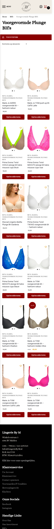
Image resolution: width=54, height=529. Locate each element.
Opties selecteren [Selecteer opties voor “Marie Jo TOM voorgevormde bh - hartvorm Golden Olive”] (38, 355)
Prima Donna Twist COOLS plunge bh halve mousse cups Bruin (12, 165)
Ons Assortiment (10, 524)
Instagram (7, 508)
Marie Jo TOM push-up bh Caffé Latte (38, 104)
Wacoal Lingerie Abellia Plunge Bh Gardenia (12, 223)
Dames (9, 96)
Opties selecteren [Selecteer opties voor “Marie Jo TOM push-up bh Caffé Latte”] (38, 117)
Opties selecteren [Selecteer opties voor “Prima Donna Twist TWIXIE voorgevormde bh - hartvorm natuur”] (38, 236)
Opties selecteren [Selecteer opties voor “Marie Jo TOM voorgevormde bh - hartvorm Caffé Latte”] (13, 415)
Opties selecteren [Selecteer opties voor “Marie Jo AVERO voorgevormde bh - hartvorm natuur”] (13, 117)
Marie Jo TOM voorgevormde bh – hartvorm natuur (35, 284)
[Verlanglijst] (20, 68)
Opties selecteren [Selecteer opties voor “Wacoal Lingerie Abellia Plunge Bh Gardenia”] (13, 236)
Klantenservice (9, 476)
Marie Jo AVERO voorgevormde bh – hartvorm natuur (10, 105)
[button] (46, 7)
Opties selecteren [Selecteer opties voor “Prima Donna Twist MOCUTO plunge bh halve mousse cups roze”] (38, 177)
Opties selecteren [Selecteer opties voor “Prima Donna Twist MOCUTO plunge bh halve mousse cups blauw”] (13, 296)
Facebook (6, 504)
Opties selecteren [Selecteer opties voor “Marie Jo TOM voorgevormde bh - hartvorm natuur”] (38, 296)
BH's (11, 17)
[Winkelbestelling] (14, 44)
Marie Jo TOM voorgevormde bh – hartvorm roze (35, 403)
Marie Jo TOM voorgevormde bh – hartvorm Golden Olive (36, 343)
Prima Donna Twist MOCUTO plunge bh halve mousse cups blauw (13, 284)
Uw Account (8, 472)
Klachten (6, 491)
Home (4, 17)
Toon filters (10, 37)
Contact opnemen (10, 480)
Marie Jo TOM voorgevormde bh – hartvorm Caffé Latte (11, 403)
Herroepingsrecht (10, 488)
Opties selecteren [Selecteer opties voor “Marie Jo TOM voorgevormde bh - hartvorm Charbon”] (13, 355)
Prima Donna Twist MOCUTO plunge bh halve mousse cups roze (38, 165)
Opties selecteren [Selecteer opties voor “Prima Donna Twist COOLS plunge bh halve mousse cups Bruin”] (13, 177)
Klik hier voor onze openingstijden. (18, 460)
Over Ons (6, 520)
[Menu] (6, 7)
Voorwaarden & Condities (14, 484)
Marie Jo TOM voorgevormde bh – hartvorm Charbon (10, 343)
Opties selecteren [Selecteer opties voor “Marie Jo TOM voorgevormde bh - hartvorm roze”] (38, 415)
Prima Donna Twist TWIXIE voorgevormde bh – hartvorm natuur (38, 224)
